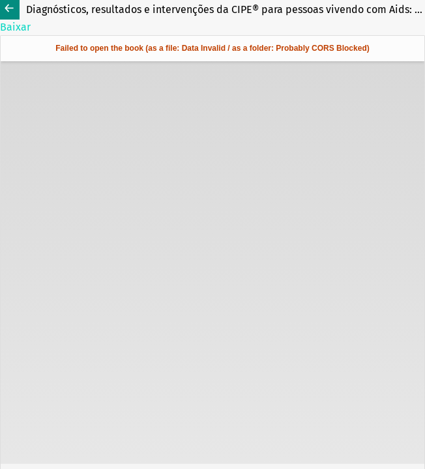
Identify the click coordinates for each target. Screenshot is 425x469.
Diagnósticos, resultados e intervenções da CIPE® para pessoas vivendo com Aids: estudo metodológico (225, 9)
